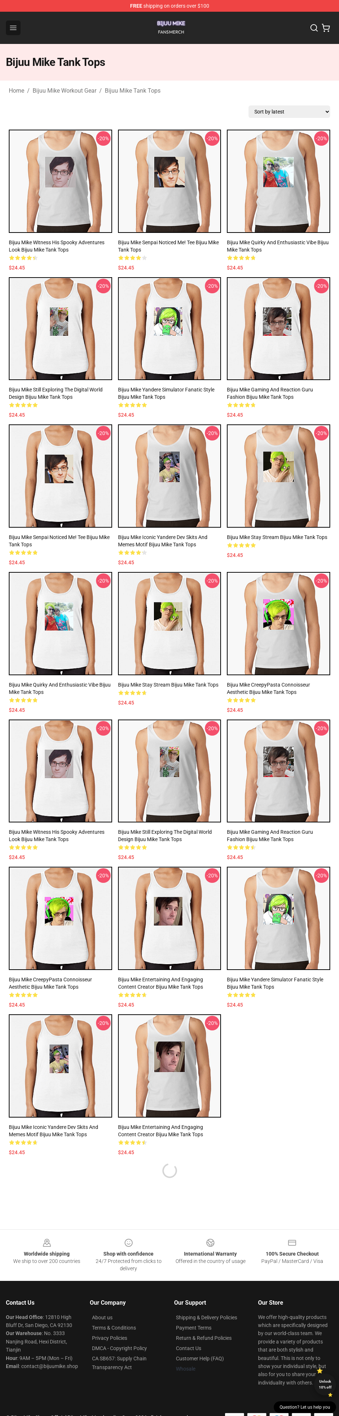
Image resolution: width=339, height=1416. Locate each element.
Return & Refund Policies (204, 1338)
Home (16, 90)
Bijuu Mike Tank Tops (133, 90)
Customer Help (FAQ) (200, 1358)
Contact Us (188, 1348)
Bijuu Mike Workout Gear (64, 90)
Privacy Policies (109, 1338)
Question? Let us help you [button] (305, 1407)
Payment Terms (193, 1328)
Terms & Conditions (114, 1328)
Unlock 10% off (325, 1384)
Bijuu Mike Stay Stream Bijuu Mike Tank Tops (277, 537)
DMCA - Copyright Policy (119, 1348)
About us (102, 1317)
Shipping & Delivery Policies (206, 1317)
